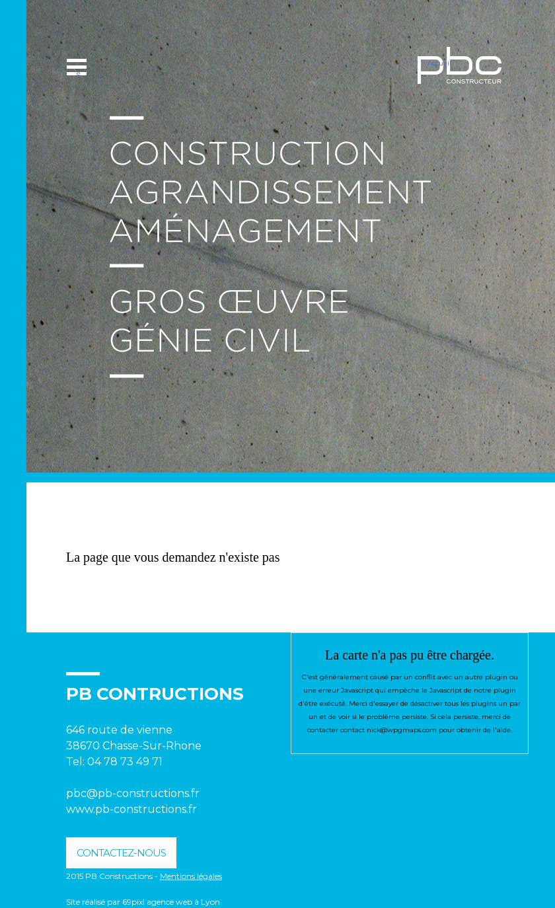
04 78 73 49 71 (126, 761)
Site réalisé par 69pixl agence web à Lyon (143, 902)
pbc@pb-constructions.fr (133, 793)
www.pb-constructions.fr (131, 809)
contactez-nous (121, 853)
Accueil (439, 63)
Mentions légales (191, 876)
